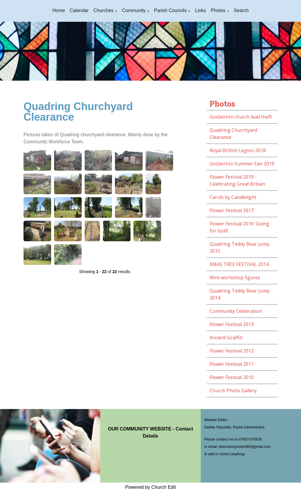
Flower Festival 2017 (232, 210)
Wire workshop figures (235, 277)
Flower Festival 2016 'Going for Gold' (239, 227)
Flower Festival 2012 (232, 351)
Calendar (79, 10)
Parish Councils (170, 10)
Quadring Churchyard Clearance (233, 133)
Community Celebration (236, 311)
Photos (218, 10)
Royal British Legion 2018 (238, 150)
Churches (103, 10)
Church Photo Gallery (233, 390)
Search (241, 10)
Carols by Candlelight (233, 197)
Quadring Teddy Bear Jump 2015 (240, 247)
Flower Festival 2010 (232, 377)
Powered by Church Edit (150, 487)
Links (200, 10)
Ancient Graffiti (226, 337)
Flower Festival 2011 (232, 364)
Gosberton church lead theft (241, 117)
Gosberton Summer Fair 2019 (242, 163)
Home (58, 10)
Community (134, 10)
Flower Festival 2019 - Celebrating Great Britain (237, 180)
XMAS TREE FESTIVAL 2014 (239, 264)
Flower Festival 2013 (232, 324)
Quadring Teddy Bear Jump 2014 (240, 294)
